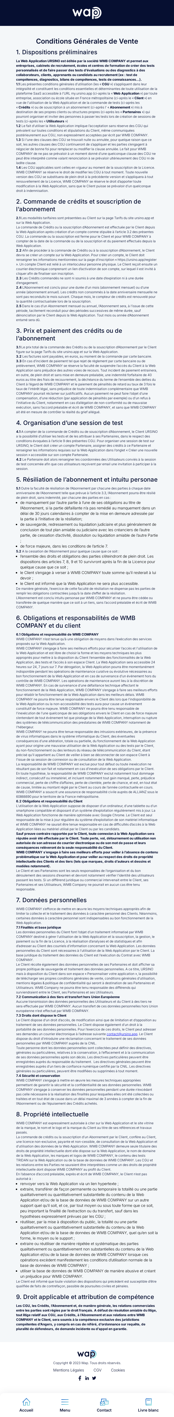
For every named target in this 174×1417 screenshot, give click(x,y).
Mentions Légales (68, 1370)
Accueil (26, 1404)
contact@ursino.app (122, 1034)
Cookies (118, 1370)
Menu (65, 1404)
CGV (97, 1370)
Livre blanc (148, 1404)
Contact (104, 1404)
